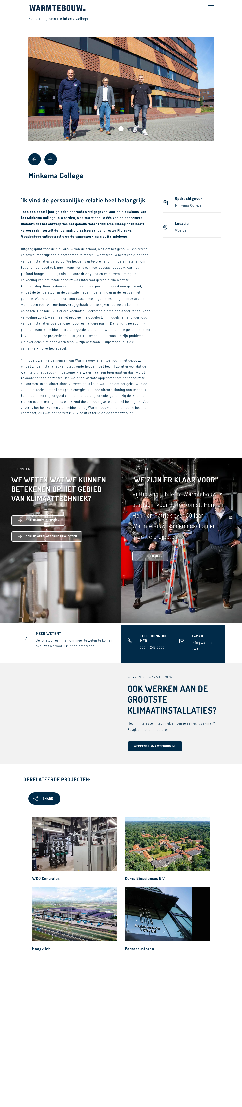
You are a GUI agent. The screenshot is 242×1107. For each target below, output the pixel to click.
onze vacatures (157, 730)
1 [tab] (121, 128)
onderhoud (139, 317)
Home (33, 19)
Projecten (48, 19)
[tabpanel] (121, 89)
